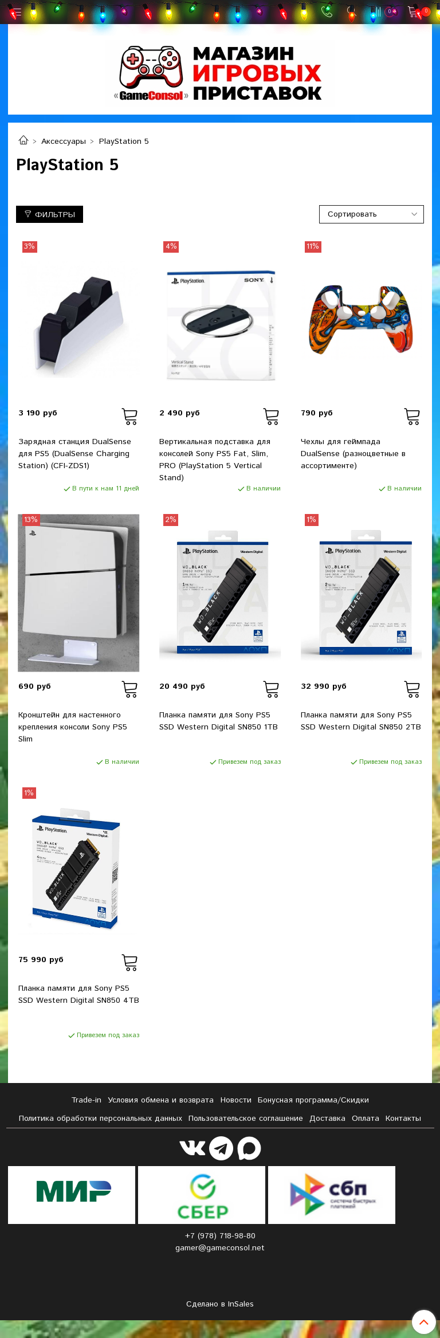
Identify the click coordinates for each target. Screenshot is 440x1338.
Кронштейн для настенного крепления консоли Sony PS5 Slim (72, 727)
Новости (236, 1100)
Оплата (365, 1118)
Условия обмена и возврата (161, 1100)
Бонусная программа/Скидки (313, 1100)
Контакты (403, 1118)
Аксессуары (63, 141)
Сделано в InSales (220, 1304)
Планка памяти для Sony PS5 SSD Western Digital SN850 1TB (218, 721)
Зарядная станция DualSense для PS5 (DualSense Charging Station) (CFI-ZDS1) (74, 454)
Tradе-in (86, 1100)
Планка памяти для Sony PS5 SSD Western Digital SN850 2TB (361, 721)
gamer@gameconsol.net (220, 1248)
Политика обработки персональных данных (100, 1118)
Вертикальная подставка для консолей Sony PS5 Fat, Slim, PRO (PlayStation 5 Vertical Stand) (214, 460)
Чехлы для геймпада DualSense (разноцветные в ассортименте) (353, 454)
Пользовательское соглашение (245, 1118)
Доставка (327, 1118)
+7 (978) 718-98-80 (220, 1236)
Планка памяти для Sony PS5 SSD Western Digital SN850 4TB (78, 994)
